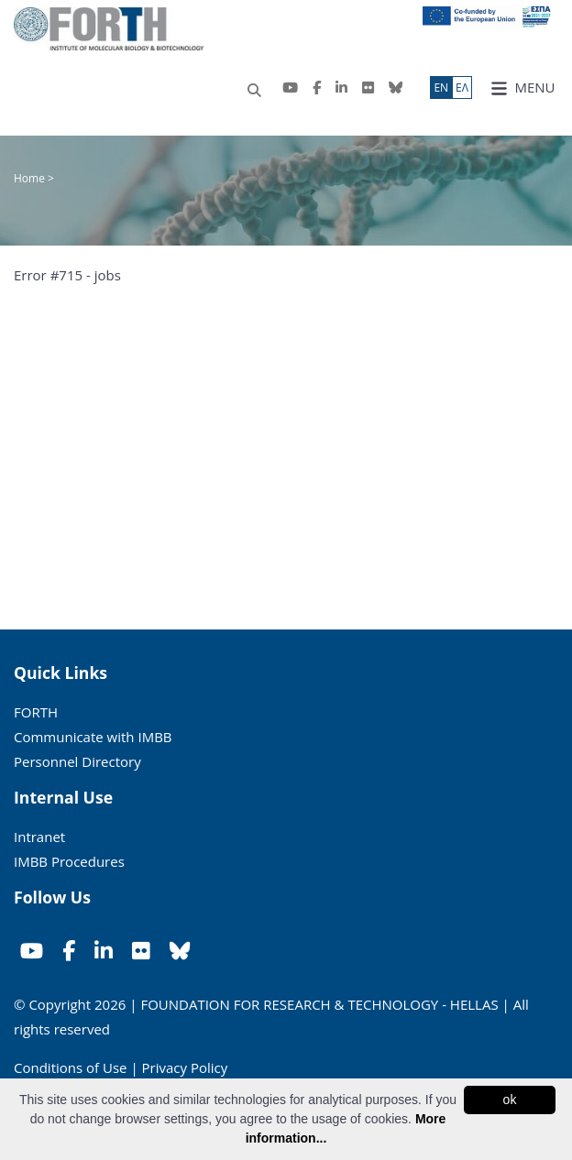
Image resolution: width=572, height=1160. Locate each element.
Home (31, 178)
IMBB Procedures (69, 861)
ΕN (441, 87)
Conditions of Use (70, 1067)
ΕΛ (462, 87)
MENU (523, 87)
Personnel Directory (77, 761)
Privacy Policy (185, 1067)
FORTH (36, 712)
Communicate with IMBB (93, 737)
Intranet (39, 836)
